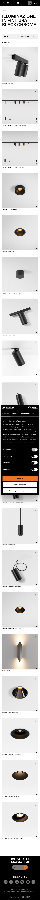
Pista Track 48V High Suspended (14, 125)
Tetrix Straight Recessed (12, 755)
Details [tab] (14, 413)
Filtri (6, 36)
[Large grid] (25, 36)
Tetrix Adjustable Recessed (12, 838)
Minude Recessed (8, 251)
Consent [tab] (5, 413)
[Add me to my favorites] (35, 49)
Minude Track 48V (8, 335)
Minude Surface (7, 83)
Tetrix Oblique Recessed (11, 796)
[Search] (30, 3)
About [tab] (35, 413)
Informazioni (15, 897)
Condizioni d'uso (27, 891)
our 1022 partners (16, 424)
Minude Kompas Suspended (11, 587)
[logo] (18, 3)
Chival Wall (6, 671)
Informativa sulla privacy (19, 889)
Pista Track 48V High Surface (13, 167)
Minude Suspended (8, 545)
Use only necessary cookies (20, 491)
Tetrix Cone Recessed (10, 713)
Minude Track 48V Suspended (12, 503)
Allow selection (20, 485)
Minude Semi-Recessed (10, 377)
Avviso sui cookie (11, 891)
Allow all (20, 478)
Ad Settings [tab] (25, 413)
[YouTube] (28, 882)
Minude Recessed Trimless (11, 629)
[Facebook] (11, 882)
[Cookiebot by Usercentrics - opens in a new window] (28, 407)
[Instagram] (5, 882)
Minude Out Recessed (9, 209)
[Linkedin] (17, 882)
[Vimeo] (22, 882)
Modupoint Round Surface (11, 293)
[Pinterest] (33, 882)
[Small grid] (28, 36)
